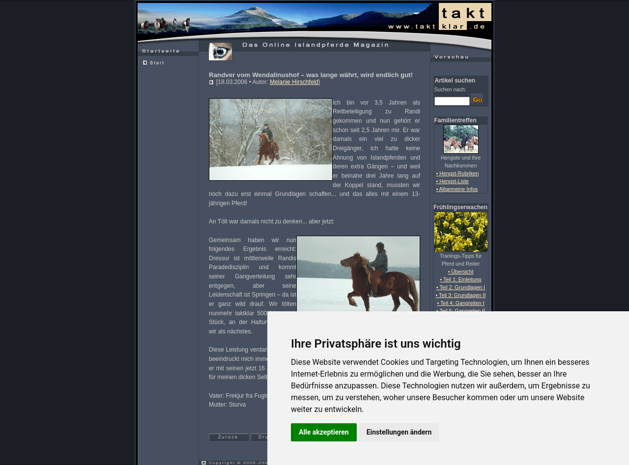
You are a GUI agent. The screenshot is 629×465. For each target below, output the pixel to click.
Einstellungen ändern (399, 432)
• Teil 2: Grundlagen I (460, 287)
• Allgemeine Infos (457, 189)
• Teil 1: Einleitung (460, 279)
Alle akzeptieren (324, 432)
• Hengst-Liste (452, 181)
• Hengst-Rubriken (457, 173)
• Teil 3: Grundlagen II (461, 295)
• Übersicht (461, 271)
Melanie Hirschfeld (294, 82)
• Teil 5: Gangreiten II (460, 311)
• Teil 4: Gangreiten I (461, 303)
